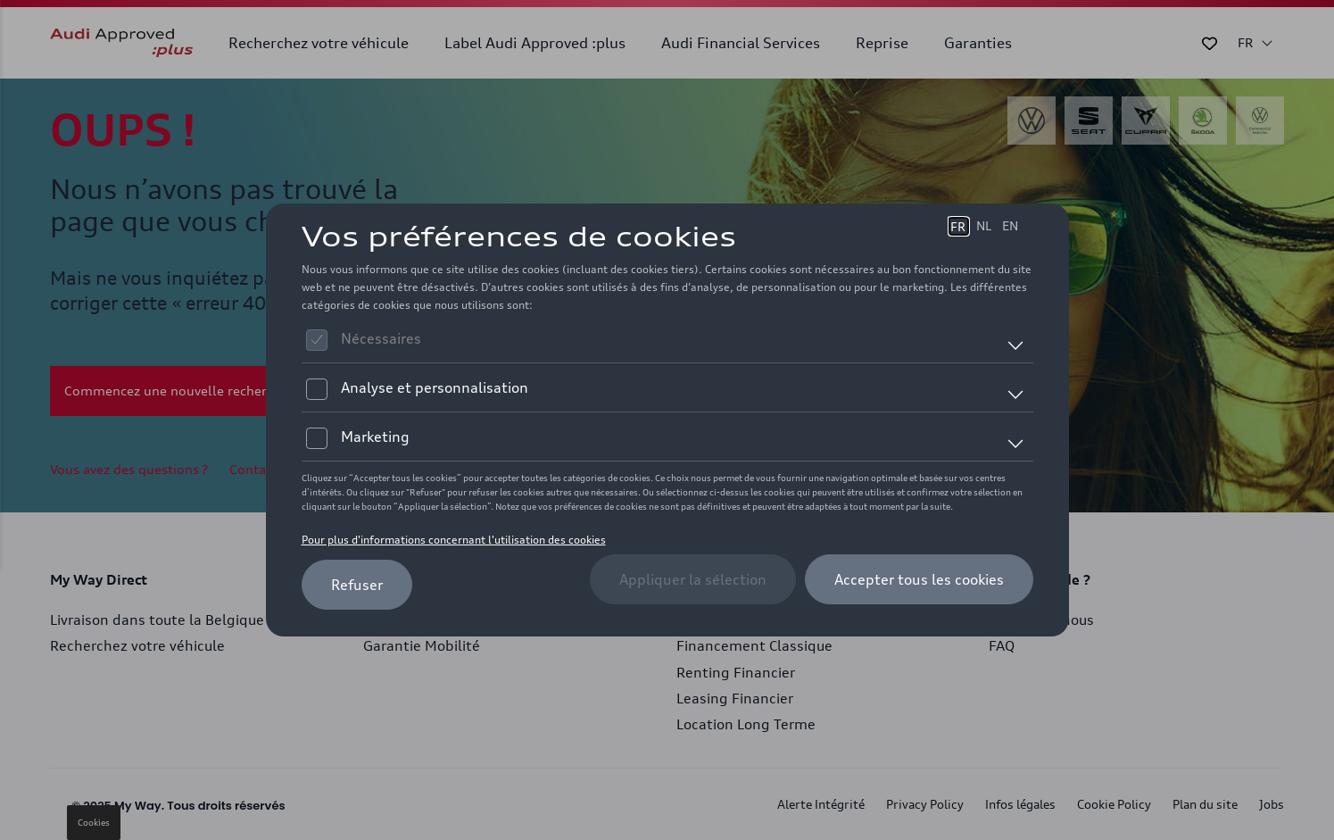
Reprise (882, 43)
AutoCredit (712, 620)
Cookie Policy (1114, 803)
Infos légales (1020, 803)
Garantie (392, 620)
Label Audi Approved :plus (535, 43)
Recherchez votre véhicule (318, 43)
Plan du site (1205, 803)
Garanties (978, 43)
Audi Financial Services (740, 43)
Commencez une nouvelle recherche (176, 391)
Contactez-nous (277, 469)
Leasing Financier (734, 698)
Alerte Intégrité (821, 803)
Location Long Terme (746, 724)
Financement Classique (754, 645)
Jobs (1271, 803)
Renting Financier (735, 672)
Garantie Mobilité (421, 645)
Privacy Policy (925, 803)
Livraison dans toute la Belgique (157, 620)
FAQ (1002, 645)
